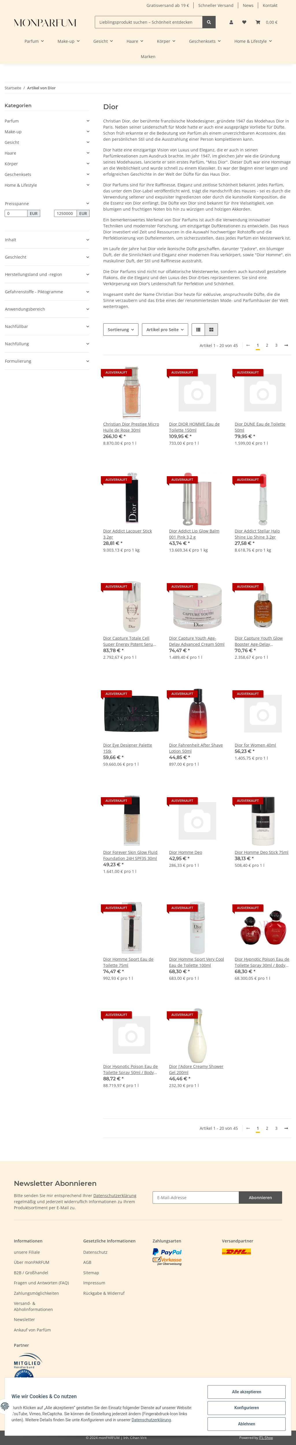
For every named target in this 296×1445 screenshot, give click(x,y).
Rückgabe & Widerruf (104, 1293)
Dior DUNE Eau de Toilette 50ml (260, 427)
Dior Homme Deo (185, 852)
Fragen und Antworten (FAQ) (41, 1283)
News (248, 5)
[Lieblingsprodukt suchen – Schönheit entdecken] (149, 22)
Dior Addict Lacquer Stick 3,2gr (127, 534)
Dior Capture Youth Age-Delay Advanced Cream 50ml (197, 641)
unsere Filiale (27, 1252)
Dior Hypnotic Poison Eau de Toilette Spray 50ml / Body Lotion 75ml (130, 1069)
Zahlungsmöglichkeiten (36, 1293)
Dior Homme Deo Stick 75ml (261, 852)
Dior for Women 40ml (255, 745)
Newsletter (24, 1319)
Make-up (13, 131)
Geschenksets (18, 174)
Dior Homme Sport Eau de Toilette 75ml (128, 962)
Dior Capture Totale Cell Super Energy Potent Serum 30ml (130, 641)
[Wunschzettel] (244, 22)
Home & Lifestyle (21, 185)
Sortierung (118, 329)
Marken (148, 56)
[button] (231, 22)
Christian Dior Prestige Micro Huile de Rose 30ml (131, 427)
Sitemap (91, 1272)
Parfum (12, 121)
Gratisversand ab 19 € (168, 5)
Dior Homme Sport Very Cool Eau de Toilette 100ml (196, 962)
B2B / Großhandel (31, 1272)
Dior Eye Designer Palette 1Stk (127, 748)
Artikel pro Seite (163, 329)
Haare (10, 153)
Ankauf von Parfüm (32, 1330)
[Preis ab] (16, 213)
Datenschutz (95, 1252)
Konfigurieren (244, 1409)
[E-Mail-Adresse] (196, 1197)
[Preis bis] (65, 213)
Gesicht (12, 142)
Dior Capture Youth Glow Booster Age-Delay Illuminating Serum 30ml (259, 641)
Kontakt (270, 5)
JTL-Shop (266, 1437)
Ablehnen (243, 1424)
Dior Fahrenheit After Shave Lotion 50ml (196, 748)
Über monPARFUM (31, 1262)
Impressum (94, 1283)
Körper (11, 163)
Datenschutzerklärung (114, 1195)
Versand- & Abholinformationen (33, 1306)
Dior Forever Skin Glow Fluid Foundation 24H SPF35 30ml (130, 855)
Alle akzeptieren (243, 1394)
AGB (87, 1262)
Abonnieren (260, 1197)
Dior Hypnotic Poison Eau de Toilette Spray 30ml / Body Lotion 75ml (262, 962)
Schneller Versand (216, 5)
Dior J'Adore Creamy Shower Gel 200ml (196, 1069)
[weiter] (286, 345)
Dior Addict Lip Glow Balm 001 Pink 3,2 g (194, 534)
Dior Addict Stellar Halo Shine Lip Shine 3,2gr (257, 534)
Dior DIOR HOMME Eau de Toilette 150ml (194, 427)
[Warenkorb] (266, 22)
